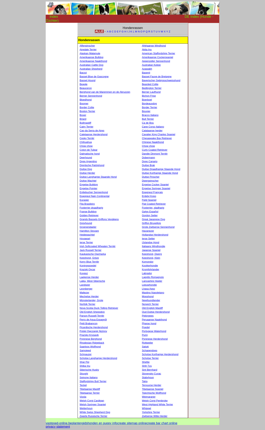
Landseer (85, 284)
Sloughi (84, 373)
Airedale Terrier (88, 49)
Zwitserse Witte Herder (154, 416)
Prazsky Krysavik (89, 335)
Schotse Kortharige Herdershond (160, 354)
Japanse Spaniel (151, 250)
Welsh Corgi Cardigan (92, 400)
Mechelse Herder (89, 296)
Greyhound (86, 223)
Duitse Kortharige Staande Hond (160, 172)
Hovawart (85, 238)
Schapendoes (149, 350)
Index (54, 17)
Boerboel (147, 99)
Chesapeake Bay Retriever (157, 138)
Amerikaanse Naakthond (93, 61)
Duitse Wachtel (88, 180)
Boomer (84, 103)
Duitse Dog (86, 169)
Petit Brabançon (89, 323)
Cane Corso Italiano (153, 126)
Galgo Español (150, 211)
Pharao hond (149, 323)
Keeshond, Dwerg (152, 254)
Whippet (146, 408)
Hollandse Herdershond (155, 234)
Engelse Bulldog (89, 184)
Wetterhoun (86, 408)
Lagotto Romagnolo (153, 277)
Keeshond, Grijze (89, 257)
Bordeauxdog (149, 103)
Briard (83, 118)
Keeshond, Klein (151, 257)
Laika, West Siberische (92, 281)
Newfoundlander (151, 300)
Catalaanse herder (152, 130)
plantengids (80, 423)
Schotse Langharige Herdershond (98, 358)
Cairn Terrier (86, 126)
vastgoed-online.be (59, 423)
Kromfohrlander (150, 269)
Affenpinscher (87, 45)
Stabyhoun (148, 377)
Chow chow (86, 145)
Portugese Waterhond (154, 331)
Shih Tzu (147, 365)
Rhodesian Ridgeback (92, 342)
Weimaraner (149, 396)
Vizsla (83, 396)
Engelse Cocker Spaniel (155, 184)
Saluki (145, 346)
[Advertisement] (61, 81)
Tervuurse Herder (151, 385)
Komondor (148, 261)
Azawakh (147, 68)
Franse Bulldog (88, 211)
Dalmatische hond (90, 153)
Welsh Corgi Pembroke (155, 400)
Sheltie (146, 362)
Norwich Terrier (150, 304)
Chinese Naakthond (153, 142)
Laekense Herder (89, 277)
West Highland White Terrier (157, 404)
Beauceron (86, 88)
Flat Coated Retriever (154, 203)
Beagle (83, 84)
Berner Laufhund (151, 91)
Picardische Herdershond (94, 327)
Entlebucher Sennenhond (94, 192)
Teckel (83, 385)
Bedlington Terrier (152, 88)
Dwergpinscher (150, 180)
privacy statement (58, 426)
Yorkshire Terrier (151, 412)
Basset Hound (87, 80)
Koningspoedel (88, 265)
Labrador (147, 273)
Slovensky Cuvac (151, 373)
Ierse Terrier (86, 242)
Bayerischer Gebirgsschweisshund (161, 80)
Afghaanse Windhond (154, 45)
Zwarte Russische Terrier (93, 416)
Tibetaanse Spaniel (152, 389)
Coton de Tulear (89, 149)
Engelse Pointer (88, 188)
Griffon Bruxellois (151, 223)
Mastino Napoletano (153, 292)
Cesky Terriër (87, 138)
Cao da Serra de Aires (92, 130)
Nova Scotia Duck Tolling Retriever (99, 308)
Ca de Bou (148, 122)
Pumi (145, 335)
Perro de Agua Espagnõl (93, 319)
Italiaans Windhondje (153, 246)
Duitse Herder (87, 172)
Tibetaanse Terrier (90, 392)
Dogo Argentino (88, 161)
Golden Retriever (89, 215)
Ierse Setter (148, 238)
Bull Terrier (148, 118)
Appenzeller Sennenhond (156, 61)
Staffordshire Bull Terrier (93, 381)
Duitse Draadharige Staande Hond (161, 169)
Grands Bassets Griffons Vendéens (99, 219)
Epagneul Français (152, 192)
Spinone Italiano (89, 377)
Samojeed (85, 350)
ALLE (99, 31)
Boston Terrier (87, 111)
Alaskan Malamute (90, 53)
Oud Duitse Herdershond (156, 311)
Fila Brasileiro (87, 203)
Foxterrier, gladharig (153, 207)
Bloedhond (86, 99)
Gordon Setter (150, 215)
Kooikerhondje (150, 265)
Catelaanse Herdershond (94, 134)
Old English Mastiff (152, 308)
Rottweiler (147, 342)
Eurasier (84, 200)
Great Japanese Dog (153, 219)
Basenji (146, 72)
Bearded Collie (150, 84)
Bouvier (146, 111)
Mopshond (148, 296)
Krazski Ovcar (87, 269)
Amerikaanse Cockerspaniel (157, 57)
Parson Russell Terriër (92, 315)
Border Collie (87, 107)
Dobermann (148, 157)
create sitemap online (132, 423)
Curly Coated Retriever (154, 149)
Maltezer (84, 292)
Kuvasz (84, 273)
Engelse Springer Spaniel (156, 188)
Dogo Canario (149, 161)
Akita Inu (147, 49)
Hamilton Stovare (89, 230)
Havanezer (148, 230)
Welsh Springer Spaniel (93, 404)
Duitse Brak (148, 165)
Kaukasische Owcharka (93, 254)
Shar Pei (84, 362)
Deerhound (86, 157)
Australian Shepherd (91, 68)
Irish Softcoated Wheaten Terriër (98, 246)
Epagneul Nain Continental (95, 196)
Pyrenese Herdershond (155, 338)
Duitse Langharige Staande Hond (98, 176)
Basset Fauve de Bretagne (157, 76)
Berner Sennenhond (91, 95)
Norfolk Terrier (87, 304)
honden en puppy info (102, 423)
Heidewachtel (87, 234)
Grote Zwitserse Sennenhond (158, 227)
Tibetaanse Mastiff (90, 389)
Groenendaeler (88, 227)
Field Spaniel (149, 200)
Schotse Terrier (150, 358)
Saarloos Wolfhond (90, 346)
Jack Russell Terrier (90, 250)
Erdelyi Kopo (149, 196)
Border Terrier (149, 107)
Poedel (146, 327)
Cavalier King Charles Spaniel (158, 134)
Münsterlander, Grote (91, 300)
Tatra (145, 381)
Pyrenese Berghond (91, 338)
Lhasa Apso (148, 288)
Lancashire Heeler (152, 281)
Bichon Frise (149, 95)
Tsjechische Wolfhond (154, 392)
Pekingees (148, 315)
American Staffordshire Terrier (158, 53)
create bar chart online (162, 423)
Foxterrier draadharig (91, 207)
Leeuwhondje (149, 284)
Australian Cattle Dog (91, 64)
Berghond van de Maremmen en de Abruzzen (105, 91)
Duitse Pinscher (151, 176)
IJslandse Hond (150, 242)
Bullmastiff (85, 122)
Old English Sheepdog (92, 311)
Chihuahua (86, 142)
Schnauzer (86, 354)
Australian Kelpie (151, 64)
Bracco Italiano (150, 115)
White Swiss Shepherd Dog (95, 412)
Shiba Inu (85, 365)
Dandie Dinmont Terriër (155, 153)
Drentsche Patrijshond (92, 165)
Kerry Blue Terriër (89, 261)
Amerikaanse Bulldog (91, 57)
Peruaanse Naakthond (154, 319)
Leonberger (86, 288)
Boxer (83, 115)
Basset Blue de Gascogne (94, 76)
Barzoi (83, 72)
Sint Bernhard (149, 369)
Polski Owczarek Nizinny (93, 331)
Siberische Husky (89, 369)
